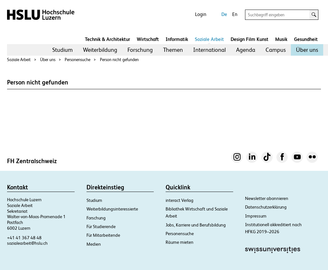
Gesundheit (306, 39)
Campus (276, 49)
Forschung (140, 49)
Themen (173, 49)
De (224, 14)
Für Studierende (101, 226)
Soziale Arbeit (209, 39)
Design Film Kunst (249, 39)
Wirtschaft (148, 39)
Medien (93, 244)
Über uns (307, 49)
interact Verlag (179, 200)
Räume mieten (179, 242)
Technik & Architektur (107, 39)
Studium (62, 49)
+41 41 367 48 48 (24, 237)
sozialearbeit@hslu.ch (27, 243)
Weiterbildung (100, 49)
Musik (281, 39)
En (234, 14)
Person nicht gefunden (119, 59)
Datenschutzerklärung (266, 207)
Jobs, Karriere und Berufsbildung (196, 224)
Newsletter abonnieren (266, 198)
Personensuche (77, 59)
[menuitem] (62, 50)
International (209, 49)
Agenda (245, 49)
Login (200, 14)
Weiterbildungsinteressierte (112, 208)
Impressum (255, 215)
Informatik (177, 39)
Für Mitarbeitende (103, 235)
